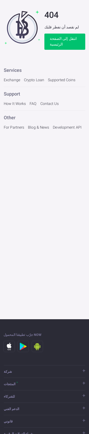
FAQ (33, 103)
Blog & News (38, 127)
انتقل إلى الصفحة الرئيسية (63, 41)
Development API (67, 127)
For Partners (14, 127)
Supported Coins (62, 80)
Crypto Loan (34, 80)
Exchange (12, 80)
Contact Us (49, 103)
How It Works (15, 103)
